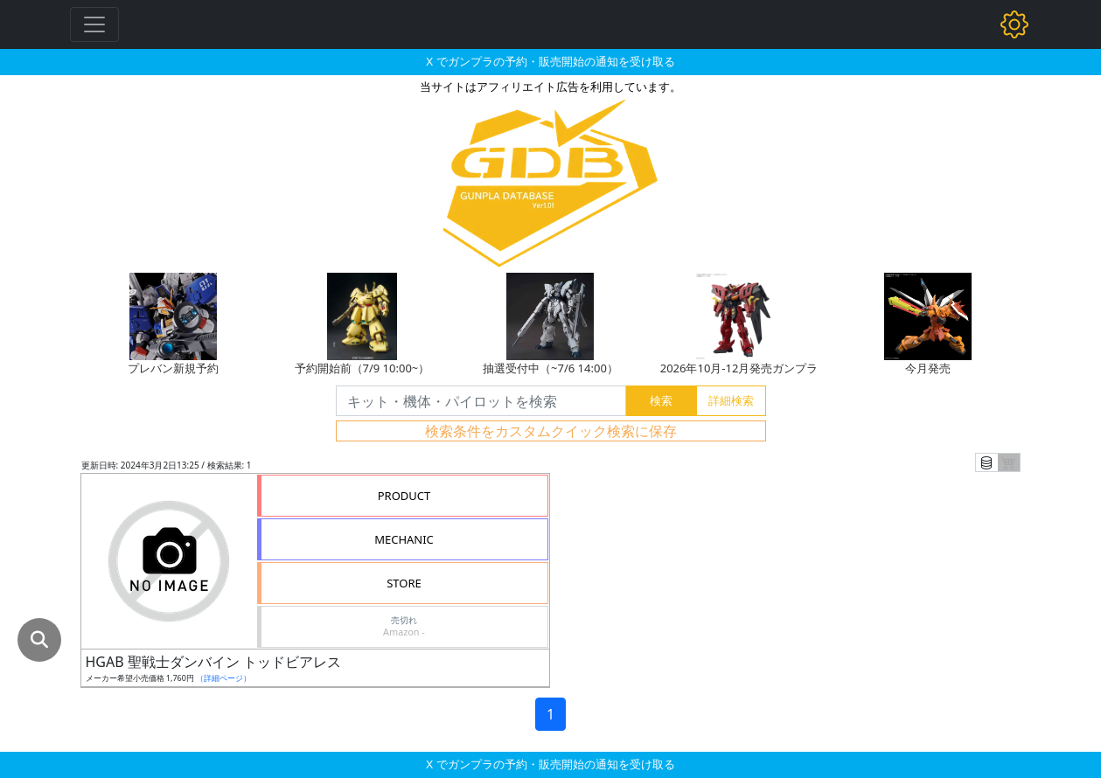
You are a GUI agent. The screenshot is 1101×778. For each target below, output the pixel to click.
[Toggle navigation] (94, 24)
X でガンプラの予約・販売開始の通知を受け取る (550, 61)
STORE (404, 583)
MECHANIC (404, 539)
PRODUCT (404, 496)
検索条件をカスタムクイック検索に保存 (551, 431)
